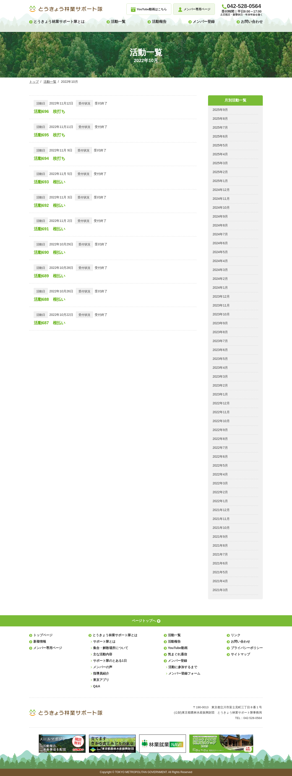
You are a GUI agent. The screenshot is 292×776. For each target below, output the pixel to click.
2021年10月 (221, 527)
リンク (235, 635)
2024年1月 (220, 287)
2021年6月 (220, 563)
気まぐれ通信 (177, 654)
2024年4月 (220, 261)
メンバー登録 (204, 21)
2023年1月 (220, 394)
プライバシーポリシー (247, 648)
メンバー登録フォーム (184, 673)
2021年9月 (220, 536)
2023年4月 (220, 367)
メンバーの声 (102, 667)
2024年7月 (220, 234)
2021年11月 (221, 519)
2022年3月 (220, 483)
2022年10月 (221, 421)
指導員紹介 (101, 673)
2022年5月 (220, 465)
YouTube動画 (178, 648)
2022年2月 (220, 492)
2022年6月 (220, 456)
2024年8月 (220, 225)
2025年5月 (220, 145)
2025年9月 (220, 110)
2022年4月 (220, 474)
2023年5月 (220, 359)
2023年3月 (220, 376)
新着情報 (39, 641)
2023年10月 (221, 314)
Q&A (96, 686)
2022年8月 (220, 439)
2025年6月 (220, 136)
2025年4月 (220, 154)
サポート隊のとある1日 (110, 660)
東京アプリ (101, 680)
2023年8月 (220, 332)
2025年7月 (220, 127)
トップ (34, 81)
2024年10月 (221, 207)
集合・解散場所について (110, 648)
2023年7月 (220, 341)
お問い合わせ (252, 21)
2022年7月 (220, 447)
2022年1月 (220, 501)
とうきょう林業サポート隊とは (59, 21)
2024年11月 (221, 198)
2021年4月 (220, 581)
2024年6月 (220, 243)
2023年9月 (220, 323)
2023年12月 (221, 296)
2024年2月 (220, 278)
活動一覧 (118, 21)
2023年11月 (221, 305)
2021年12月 (221, 510)
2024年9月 (220, 216)
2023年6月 (220, 350)
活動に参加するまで (182, 667)
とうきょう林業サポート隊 (65, 9)
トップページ (42, 635)
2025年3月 (220, 163)
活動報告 (159, 21)
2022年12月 (221, 403)
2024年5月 (220, 252)
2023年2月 (220, 385)
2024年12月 (221, 190)
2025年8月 (220, 118)
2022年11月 (221, 412)
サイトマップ (240, 654)
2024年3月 (220, 270)
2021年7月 (220, 554)
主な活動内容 (102, 654)
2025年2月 (220, 172)
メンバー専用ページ (47, 648)
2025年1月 (220, 181)
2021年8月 (220, 545)
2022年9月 (220, 430)
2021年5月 (220, 572)
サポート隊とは (104, 641)
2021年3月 (220, 590)
